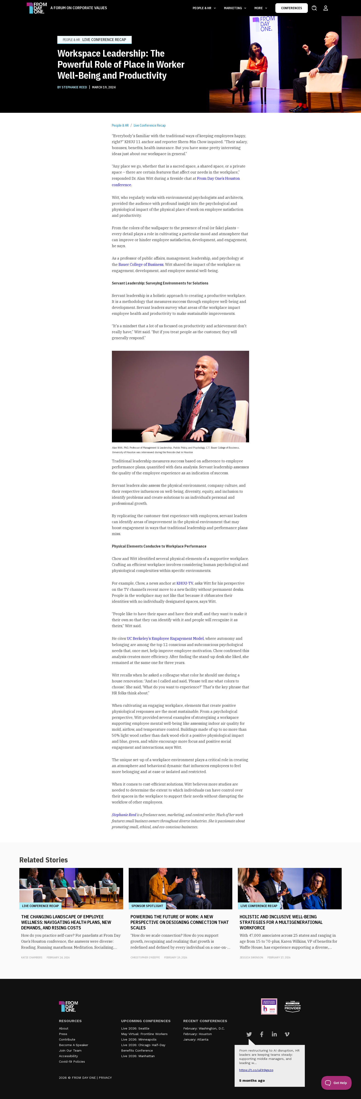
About (63, 1028)
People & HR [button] (202, 8)
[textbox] (180, 481)
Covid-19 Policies (72, 1061)
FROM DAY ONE (84, 1077)
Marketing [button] (233, 8)
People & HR (120, 125)
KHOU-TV (185, 583)
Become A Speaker (73, 1045)
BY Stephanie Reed (72, 87)
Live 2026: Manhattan (138, 1056)
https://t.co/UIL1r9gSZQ (256, 1070)
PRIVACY (105, 1077)
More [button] (258, 8)
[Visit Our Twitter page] (249, 1034)
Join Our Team (70, 1050)
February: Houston (197, 1034)
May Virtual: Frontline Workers (144, 1034)
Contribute (67, 1039)
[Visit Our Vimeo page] (287, 1034)
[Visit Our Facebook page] (261, 1034)
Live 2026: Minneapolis (139, 1039)
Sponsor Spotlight (147, 906)
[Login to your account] (326, 8)
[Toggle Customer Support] (336, 1083)
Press (63, 1034)
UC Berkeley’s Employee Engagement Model (165, 638)
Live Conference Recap (150, 125)
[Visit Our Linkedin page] (274, 1034)
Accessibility (68, 1056)
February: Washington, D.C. (204, 1028)
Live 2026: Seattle (135, 1028)
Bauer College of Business (141, 264)
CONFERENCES (291, 8)
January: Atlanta (195, 1039)
